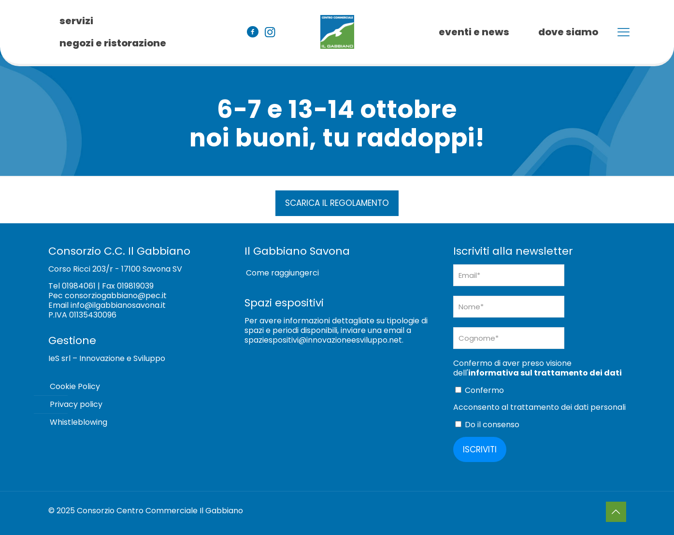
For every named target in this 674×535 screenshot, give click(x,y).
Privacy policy (76, 404)
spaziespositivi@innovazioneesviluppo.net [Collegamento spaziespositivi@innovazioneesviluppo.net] (323, 340)
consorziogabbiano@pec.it (116, 295)
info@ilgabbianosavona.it (118, 305)
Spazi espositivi (284, 302)
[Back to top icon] (616, 512)
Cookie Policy (75, 386)
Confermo (479, 390)
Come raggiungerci (282, 272)
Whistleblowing (78, 422)
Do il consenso (487, 424)
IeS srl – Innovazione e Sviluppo (106, 358)
